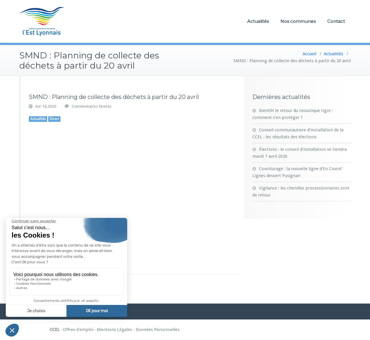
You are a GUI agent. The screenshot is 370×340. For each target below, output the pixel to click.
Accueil (309, 53)
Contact (336, 21)
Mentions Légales (114, 329)
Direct (54, 119)
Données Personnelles (158, 329)
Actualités (258, 21)
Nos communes (298, 21)
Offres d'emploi (78, 329)
